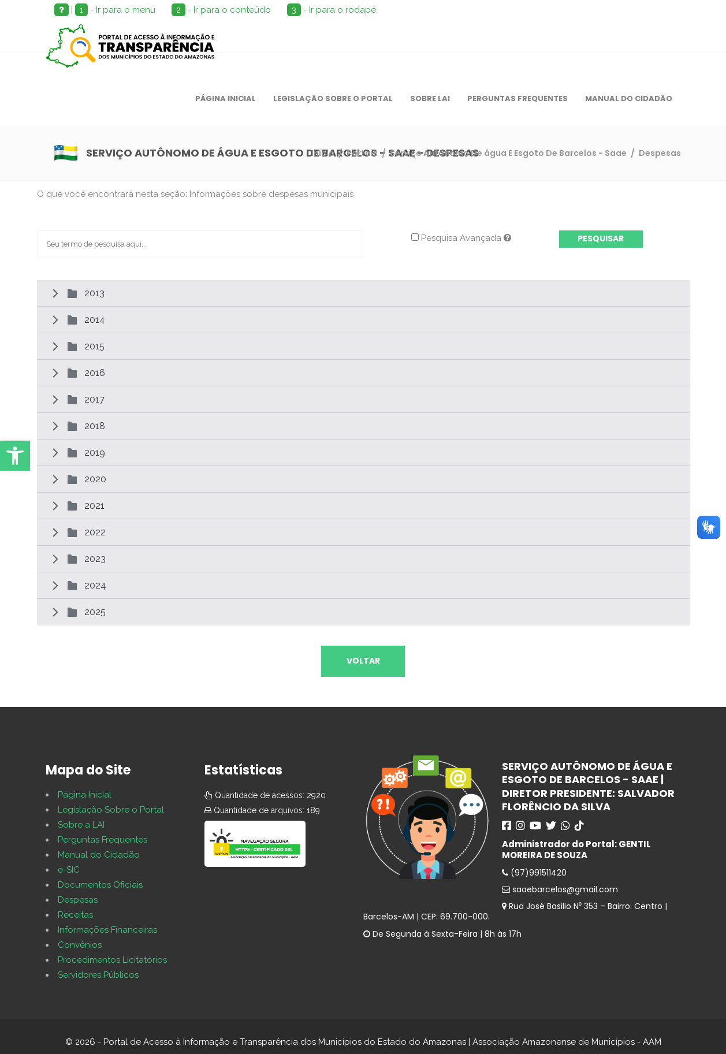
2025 (95, 611)
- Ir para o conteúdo (221, 10)
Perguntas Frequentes (102, 840)
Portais (362, 153)
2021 (94, 505)
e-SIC (69, 870)
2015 (94, 346)
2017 (94, 399)
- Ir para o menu (115, 10)
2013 (94, 293)
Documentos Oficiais (100, 885)
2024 (95, 585)
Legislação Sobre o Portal (111, 810)
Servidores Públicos (98, 975)
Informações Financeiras (107, 930)
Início (322, 153)
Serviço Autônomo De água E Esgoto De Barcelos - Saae (508, 153)
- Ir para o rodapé (331, 10)
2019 (94, 452)
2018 (94, 425)
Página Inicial (84, 794)
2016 (94, 372)
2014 (94, 319)
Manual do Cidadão (99, 855)
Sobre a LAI (81, 825)
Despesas (78, 900)
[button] (15, 456)
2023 (95, 558)
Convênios (80, 945)
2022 (95, 532)
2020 (95, 479)
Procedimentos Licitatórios (112, 960)
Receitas (75, 915)
